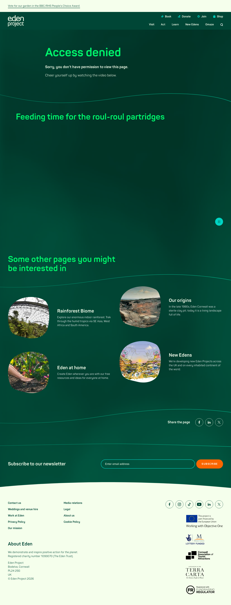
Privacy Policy (16, 522)
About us (69, 515)
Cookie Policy (72, 522)
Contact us (14, 503)
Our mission (15, 528)
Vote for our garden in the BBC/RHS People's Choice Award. (44, 6)
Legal (67, 509)
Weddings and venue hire (23, 509)
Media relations (73, 503)
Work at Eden (16, 515)
